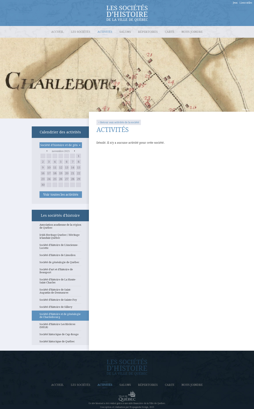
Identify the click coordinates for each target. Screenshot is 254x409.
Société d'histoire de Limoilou (60, 256)
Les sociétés (80, 32)
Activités (104, 32)
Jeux (235, 2)
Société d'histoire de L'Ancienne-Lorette (60, 247)
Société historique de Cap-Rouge (60, 335)
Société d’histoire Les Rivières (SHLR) (60, 327)
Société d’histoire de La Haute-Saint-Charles (60, 282)
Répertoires (148, 32)
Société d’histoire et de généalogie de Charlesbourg (60, 317)
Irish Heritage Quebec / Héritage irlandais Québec (60, 237)
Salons (125, 32)
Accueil (57, 32)
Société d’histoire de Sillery (60, 308)
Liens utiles (246, 2)
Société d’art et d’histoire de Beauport (60, 272)
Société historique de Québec (60, 342)
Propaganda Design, (139, 407)
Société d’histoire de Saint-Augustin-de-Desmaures (60, 292)
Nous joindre (192, 32)
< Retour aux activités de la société (118, 122)
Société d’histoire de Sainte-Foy (60, 300)
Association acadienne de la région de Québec (60, 227)
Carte (169, 32)
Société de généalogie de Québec (60, 263)
